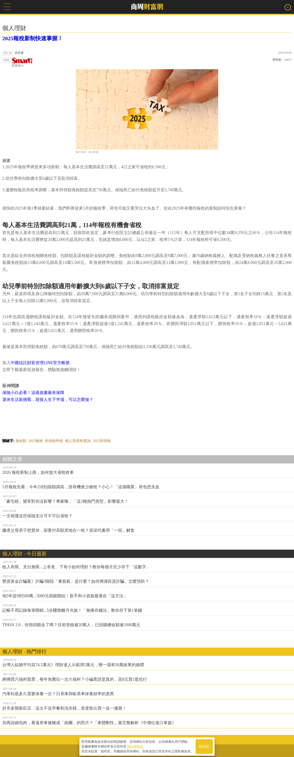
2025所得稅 (102, 441)
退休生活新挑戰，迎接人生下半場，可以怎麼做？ (47, 399)
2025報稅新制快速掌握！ (32, 38)
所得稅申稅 (54, 441)
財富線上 (22, 62)
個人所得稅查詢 (78, 441)
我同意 (204, 746)
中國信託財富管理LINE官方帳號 (40, 362)
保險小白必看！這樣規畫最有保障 (33, 392)
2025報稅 (35, 441)
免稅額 (20, 441)
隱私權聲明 (135, 746)
